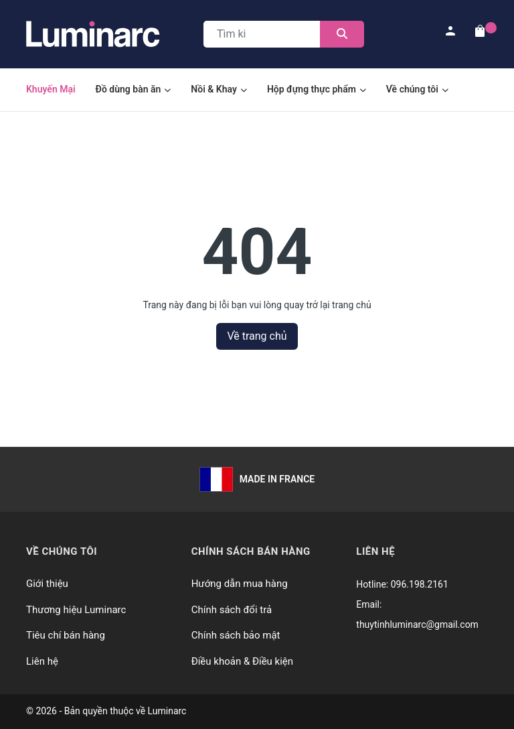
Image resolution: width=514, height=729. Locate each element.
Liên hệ (42, 661)
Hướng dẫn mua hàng (239, 584)
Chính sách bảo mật (235, 635)
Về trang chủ (256, 336)
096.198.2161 (419, 584)
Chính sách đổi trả (231, 610)
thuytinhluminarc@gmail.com (417, 624)
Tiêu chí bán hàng (65, 635)
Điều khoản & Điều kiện (242, 661)
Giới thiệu (47, 584)
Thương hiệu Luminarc (76, 610)
